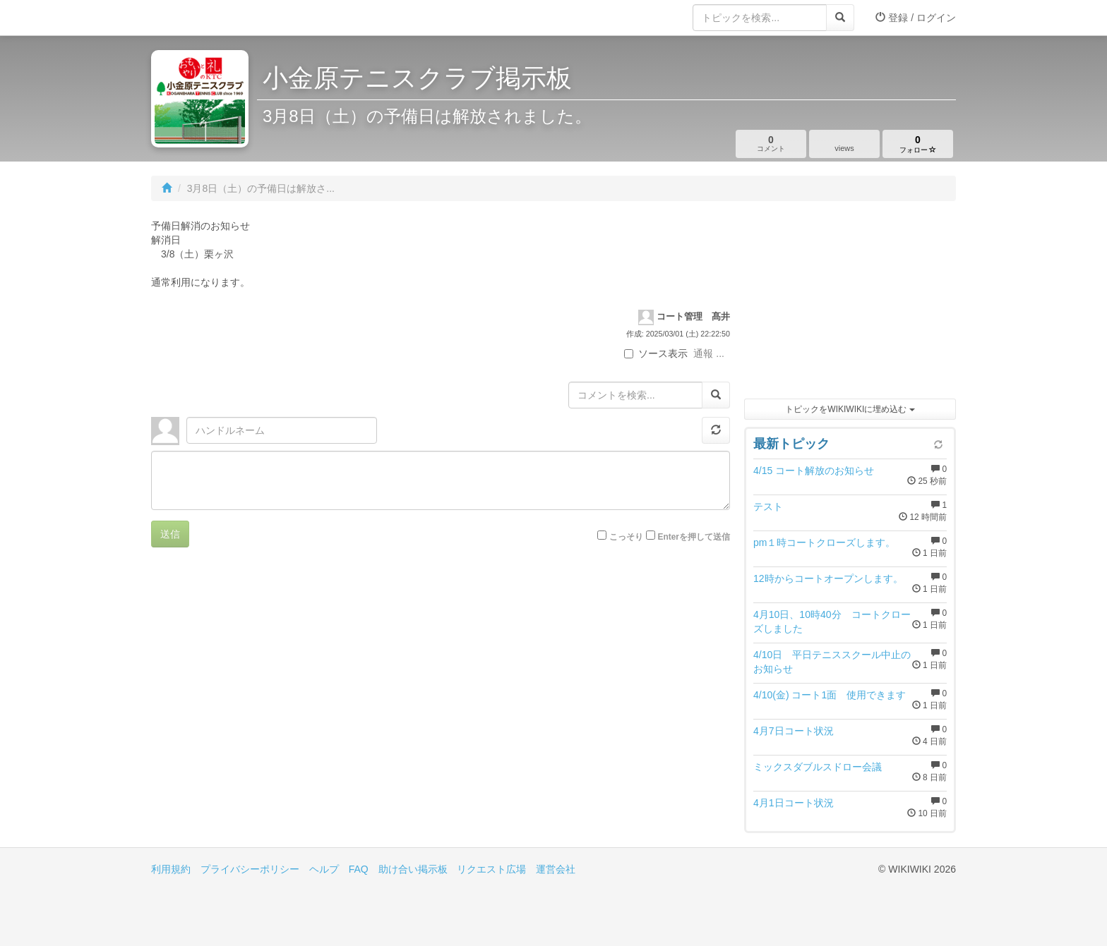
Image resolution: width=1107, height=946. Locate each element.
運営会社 (555, 869)
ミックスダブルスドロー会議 (817, 766)
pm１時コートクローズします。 (824, 542)
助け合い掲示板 (413, 869)
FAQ (359, 869)
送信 (170, 534)
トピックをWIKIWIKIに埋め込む (849, 409)
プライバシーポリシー (250, 869)
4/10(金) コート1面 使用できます (829, 695)
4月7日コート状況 (798, 730)
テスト (768, 506)
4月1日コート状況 (793, 802)
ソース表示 (656, 353)
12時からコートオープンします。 (828, 578)
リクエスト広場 (491, 869)
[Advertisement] (850, 303)
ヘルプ (324, 869)
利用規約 (171, 869)
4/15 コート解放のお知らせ (813, 470)
